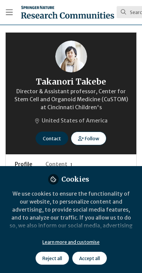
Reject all (52, 258)
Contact (52, 138)
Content (58, 164)
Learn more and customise (71, 242)
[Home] (68, 12)
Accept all (89, 258)
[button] (88, 138)
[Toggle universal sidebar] (9, 12)
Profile (23, 164)
